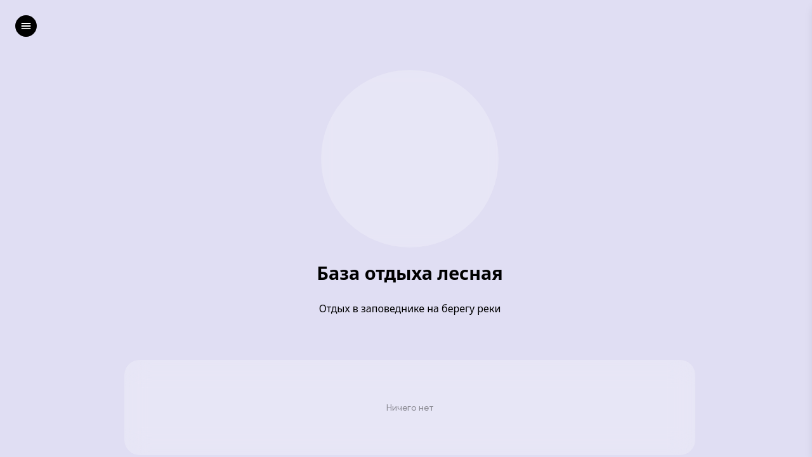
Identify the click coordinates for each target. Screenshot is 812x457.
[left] (26, 26)
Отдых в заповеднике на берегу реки (410, 308)
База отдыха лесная (409, 273)
